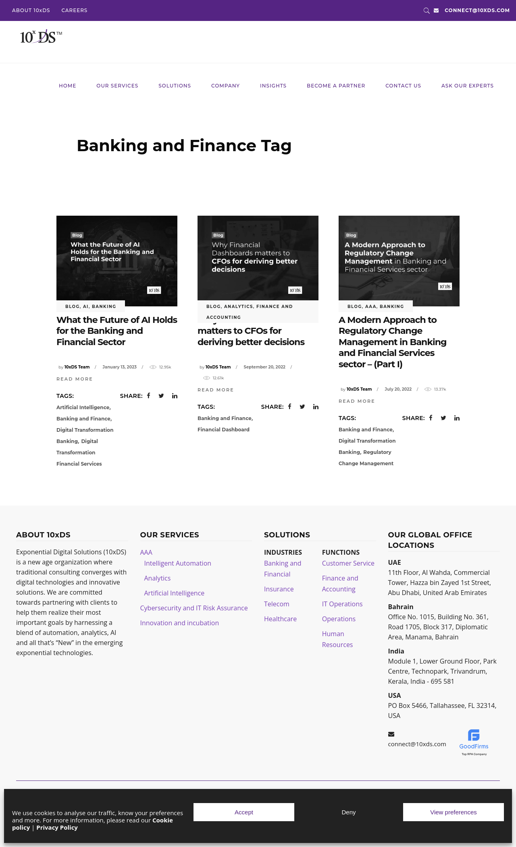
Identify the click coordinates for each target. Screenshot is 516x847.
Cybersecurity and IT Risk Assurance (194, 608)
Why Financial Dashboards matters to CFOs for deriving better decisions (255, 331)
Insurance (279, 589)
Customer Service (348, 563)
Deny (348, 812)
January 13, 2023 (120, 367)
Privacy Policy (57, 827)
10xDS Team (76, 367)
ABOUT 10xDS (31, 10)
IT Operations (342, 603)
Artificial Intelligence (82, 407)
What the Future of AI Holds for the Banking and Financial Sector (116, 331)
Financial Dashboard (224, 430)
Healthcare (280, 618)
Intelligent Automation (178, 563)
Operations (339, 618)
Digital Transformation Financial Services (79, 452)
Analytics (238, 306)
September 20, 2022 (264, 367)
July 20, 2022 (398, 389)
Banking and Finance (83, 419)
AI (86, 306)
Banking (104, 306)
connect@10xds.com (477, 10)
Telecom (276, 603)
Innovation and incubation (179, 622)
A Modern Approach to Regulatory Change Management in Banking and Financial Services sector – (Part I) (393, 342)
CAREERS (74, 10)
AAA (371, 306)
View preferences (453, 812)
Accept (244, 812)
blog (72, 306)
